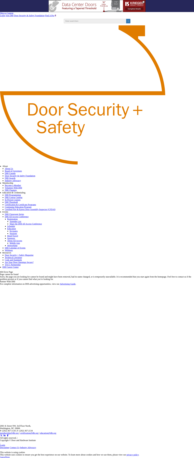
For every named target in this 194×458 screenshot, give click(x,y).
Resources (6, 253)
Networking (12, 245)
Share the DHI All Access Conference (26, 224)
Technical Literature (13, 257)
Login (2, 15)
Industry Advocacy (13, 180)
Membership (7, 183)
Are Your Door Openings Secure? (19, 262)
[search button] (128, 21)
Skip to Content (6, 13)
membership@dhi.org (9, 433)
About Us (9, 168)
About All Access (14, 241)
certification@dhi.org (29, 433)
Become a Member (13, 185)
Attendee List (15, 221)
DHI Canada (10, 173)
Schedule (11, 226)
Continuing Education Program (18, 207)
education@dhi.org (48, 433)
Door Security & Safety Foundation (29, 15)
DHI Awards (10, 178)
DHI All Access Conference (17, 217)
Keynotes (14, 231)
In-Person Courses (13, 200)
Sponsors (11, 238)
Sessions (13, 233)
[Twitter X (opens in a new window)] (1, 435)
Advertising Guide (68, 284)
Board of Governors (13, 171)
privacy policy (133, 455)
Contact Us (14, 447)
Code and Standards (13, 260)
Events (5, 212)
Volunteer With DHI (13, 188)
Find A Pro (49, 15)
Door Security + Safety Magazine (19, 255)
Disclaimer (4, 447)
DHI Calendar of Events (15, 248)
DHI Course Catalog (13, 197)
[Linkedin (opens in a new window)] (4, 435)
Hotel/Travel (12, 236)
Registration (12, 219)
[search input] (95, 21)
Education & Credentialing (13, 192)
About (5, 166)
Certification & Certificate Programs (20, 204)
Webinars (9, 250)
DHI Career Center (10, 267)
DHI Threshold (11, 202)
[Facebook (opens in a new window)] (7, 435)
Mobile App (15, 243)
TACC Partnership (13, 265)
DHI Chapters (11, 190)
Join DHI (9, 15)
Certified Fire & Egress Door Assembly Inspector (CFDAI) (30, 209)
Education (11, 229)
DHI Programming (13, 195)
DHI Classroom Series (14, 214)
